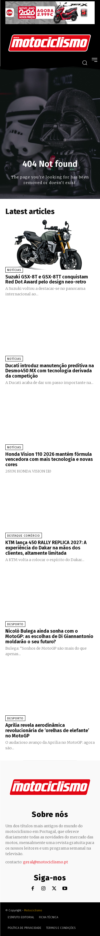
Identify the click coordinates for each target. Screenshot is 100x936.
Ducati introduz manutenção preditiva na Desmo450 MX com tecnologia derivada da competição (49, 371)
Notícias (14, 270)
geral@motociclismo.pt (45, 862)
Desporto (15, 624)
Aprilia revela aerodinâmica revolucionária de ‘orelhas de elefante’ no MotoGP (47, 730)
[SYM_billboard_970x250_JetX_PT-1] (50, 23)
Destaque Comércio (23, 535)
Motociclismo (33, 910)
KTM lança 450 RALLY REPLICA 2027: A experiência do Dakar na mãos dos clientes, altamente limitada (46, 548)
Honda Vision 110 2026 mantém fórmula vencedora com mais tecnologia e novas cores (49, 459)
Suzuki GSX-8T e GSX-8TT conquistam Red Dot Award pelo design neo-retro (46, 279)
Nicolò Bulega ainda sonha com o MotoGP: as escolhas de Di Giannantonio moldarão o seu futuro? (49, 636)
